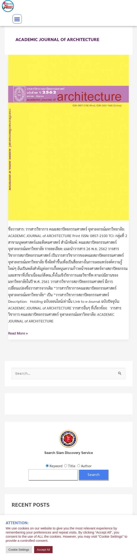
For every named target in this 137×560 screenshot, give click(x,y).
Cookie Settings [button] (18, 549)
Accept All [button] (43, 549)
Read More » (18, 332)
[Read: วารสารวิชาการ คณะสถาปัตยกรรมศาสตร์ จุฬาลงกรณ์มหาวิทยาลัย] (68, 137)
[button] (17, 19)
